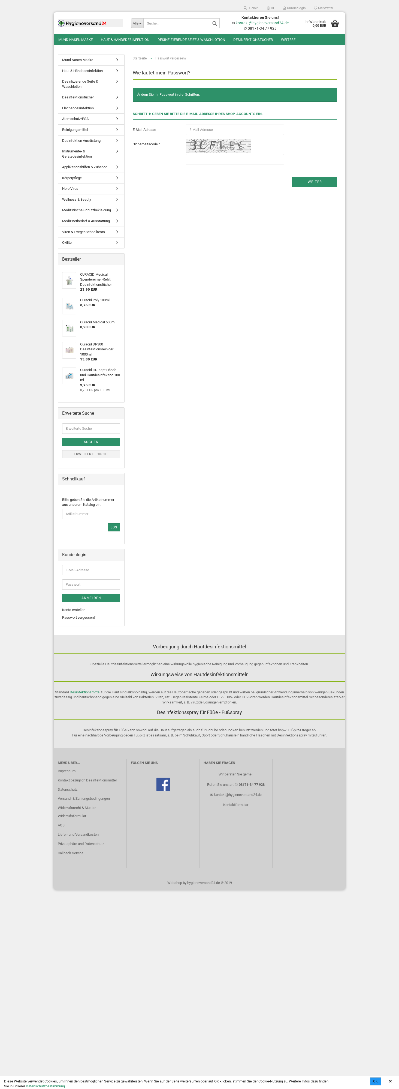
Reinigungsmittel (75, 130)
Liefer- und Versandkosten (78, 834)
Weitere (288, 40)
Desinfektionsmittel (85, 692)
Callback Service (70, 853)
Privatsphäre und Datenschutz (81, 844)
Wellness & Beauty (76, 199)
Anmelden (91, 598)
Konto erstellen (73, 610)
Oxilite (67, 242)
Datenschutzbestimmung (45, 1086)
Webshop (174, 883)
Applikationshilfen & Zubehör (84, 167)
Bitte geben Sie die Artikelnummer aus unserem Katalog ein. (88, 502)
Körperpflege (72, 178)
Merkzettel (323, 8)
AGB (61, 825)
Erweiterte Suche (91, 454)
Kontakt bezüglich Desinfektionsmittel (87, 780)
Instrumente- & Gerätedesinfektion (77, 153)
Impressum (66, 771)
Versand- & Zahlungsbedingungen (84, 798)
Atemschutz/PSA (75, 119)
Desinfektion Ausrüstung (81, 141)
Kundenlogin (294, 8)
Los (114, 527)
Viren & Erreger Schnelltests (83, 232)
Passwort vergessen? (78, 617)
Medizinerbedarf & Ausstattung (86, 221)
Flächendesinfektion (78, 108)
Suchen (251, 8)
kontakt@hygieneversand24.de (262, 23)
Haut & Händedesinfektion (125, 40)
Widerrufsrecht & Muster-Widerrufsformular (77, 812)
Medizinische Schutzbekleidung (86, 210)
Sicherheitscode (146, 144)
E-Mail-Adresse (144, 130)
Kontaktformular (235, 805)
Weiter (315, 182)
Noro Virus (70, 188)
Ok (375, 1081)
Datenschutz (67, 789)
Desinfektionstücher (253, 40)
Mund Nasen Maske (75, 40)
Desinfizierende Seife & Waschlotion (191, 40)
